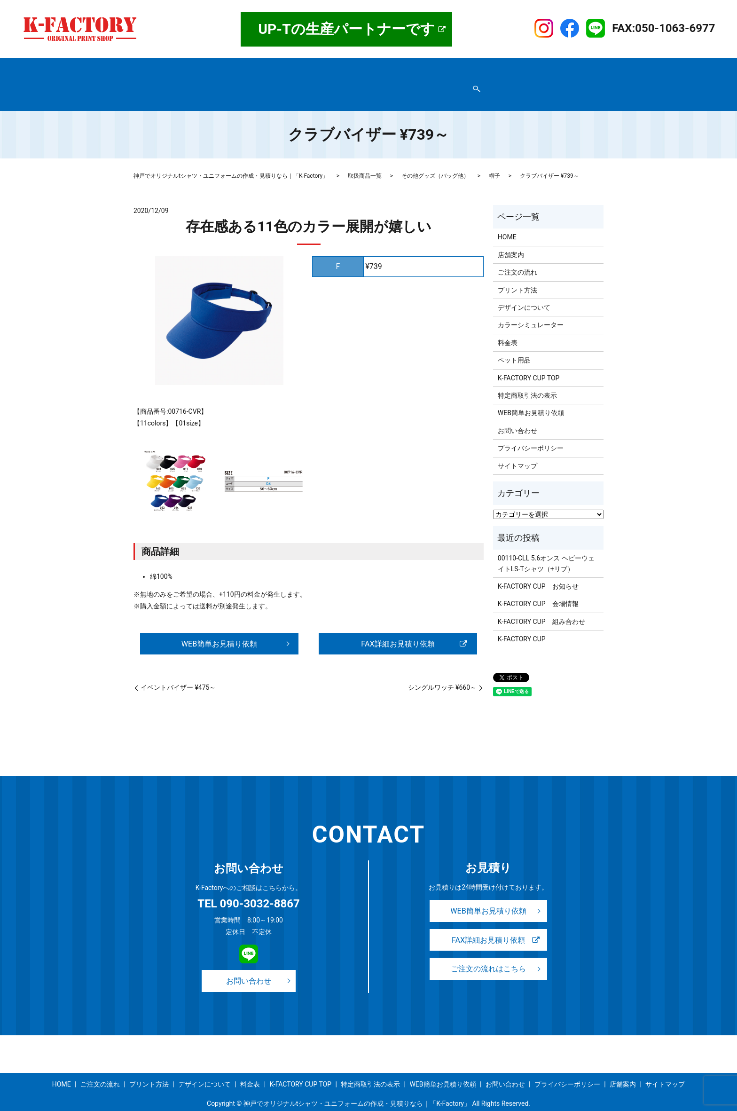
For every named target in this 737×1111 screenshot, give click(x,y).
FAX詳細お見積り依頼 (398, 626)
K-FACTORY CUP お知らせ (538, 568)
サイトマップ (431, 82)
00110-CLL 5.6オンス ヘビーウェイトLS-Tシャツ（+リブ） (546, 545)
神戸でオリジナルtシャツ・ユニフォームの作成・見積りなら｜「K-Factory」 (230, 158)
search (463, 83)
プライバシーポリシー (241, 82)
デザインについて (381, 67)
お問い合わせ (304, 82)
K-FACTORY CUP (522, 621)
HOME (148, 67)
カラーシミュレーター (531, 307)
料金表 (428, 67)
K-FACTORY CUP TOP (516, 67)
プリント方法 (325, 67)
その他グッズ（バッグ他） (435, 158)
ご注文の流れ (274, 67)
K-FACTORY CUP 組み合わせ (541, 603)
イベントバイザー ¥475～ (178, 670)
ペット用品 (514, 342)
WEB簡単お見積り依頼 (368, 82)
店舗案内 (181, 67)
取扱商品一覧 (224, 67)
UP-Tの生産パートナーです (346, 29)
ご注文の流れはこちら (488, 954)
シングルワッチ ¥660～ (442, 670)
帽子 (494, 158)
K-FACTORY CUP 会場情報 (538, 586)
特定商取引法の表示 (168, 82)
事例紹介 (461, 67)
